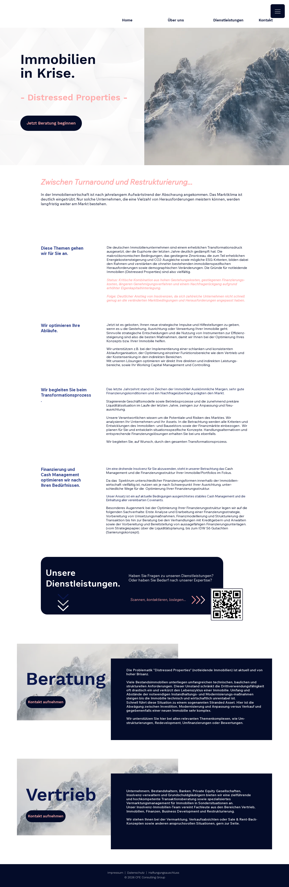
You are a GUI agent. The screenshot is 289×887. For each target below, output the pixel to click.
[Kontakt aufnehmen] (46, 702)
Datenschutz (135, 872)
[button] (278, 11)
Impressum (115, 872)
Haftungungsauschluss (164, 872)
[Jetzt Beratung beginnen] (51, 123)
